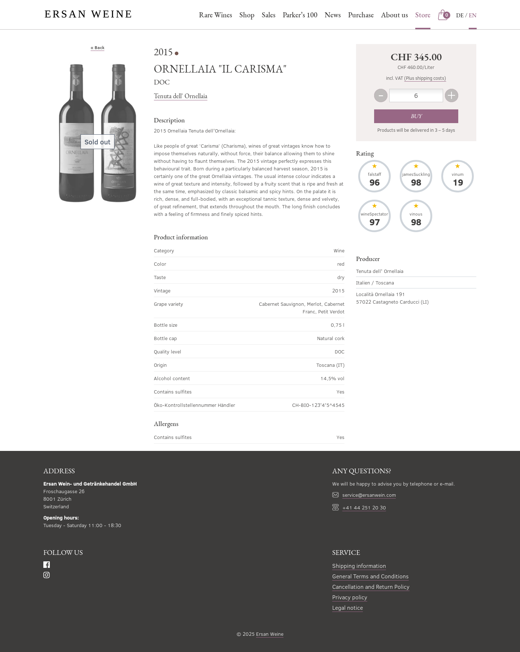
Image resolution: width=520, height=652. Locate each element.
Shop (247, 14)
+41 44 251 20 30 (364, 507)
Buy (416, 116)
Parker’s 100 (300, 14)
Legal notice (347, 607)
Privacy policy (349, 597)
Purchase (361, 14)
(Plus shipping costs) (425, 78)
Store (422, 14)
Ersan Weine (269, 633)
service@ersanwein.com (369, 494)
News (333, 14)
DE (460, 15)
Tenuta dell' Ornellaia (180, 96)
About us (394, 14)
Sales (269, 14)
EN (473, 15)
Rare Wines (215, 14)
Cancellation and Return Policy (371, 586)
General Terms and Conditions (370, 576)
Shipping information (359, 565)
